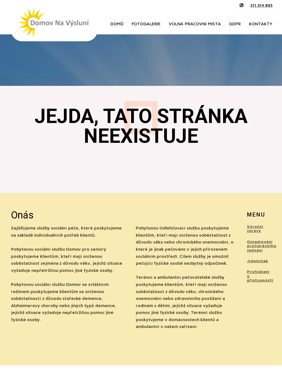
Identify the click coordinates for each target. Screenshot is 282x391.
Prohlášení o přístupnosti (260, 275)
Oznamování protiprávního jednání (261, 245)
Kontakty (260, 23)
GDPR (235, 23)
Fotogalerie (146, 23)
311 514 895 (261, 5)
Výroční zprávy (255, 228)
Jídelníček (257, 261)
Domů (116, 23)
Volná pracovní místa (195, 23)
